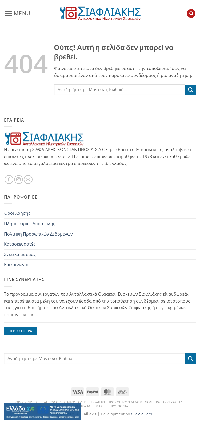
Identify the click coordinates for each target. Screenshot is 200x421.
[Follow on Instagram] (18, 179)
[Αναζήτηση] (191, 13)
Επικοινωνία (16, 264)
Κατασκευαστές (19, 244)
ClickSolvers (141, 413)
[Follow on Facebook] (9, 179)
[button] (17, 13)
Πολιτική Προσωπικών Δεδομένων (38, 234)
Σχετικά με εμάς (20, 254)
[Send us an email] (28, 179)
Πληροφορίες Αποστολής (29, 223)
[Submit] (190, 90)
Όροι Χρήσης (17, 213)
